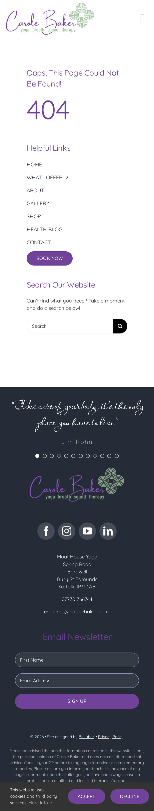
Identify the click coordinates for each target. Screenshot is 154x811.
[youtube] (87, 531)
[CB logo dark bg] (77, 467)
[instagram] (66, 531)
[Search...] (70, 326)
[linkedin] (108, 531)
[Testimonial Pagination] (37, 456)
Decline (129, 796)
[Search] (120, 326)
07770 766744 (77, 599)
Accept (86, 796)
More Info (40, 802)
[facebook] (46, 531)
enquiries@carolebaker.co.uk (77, 611)
